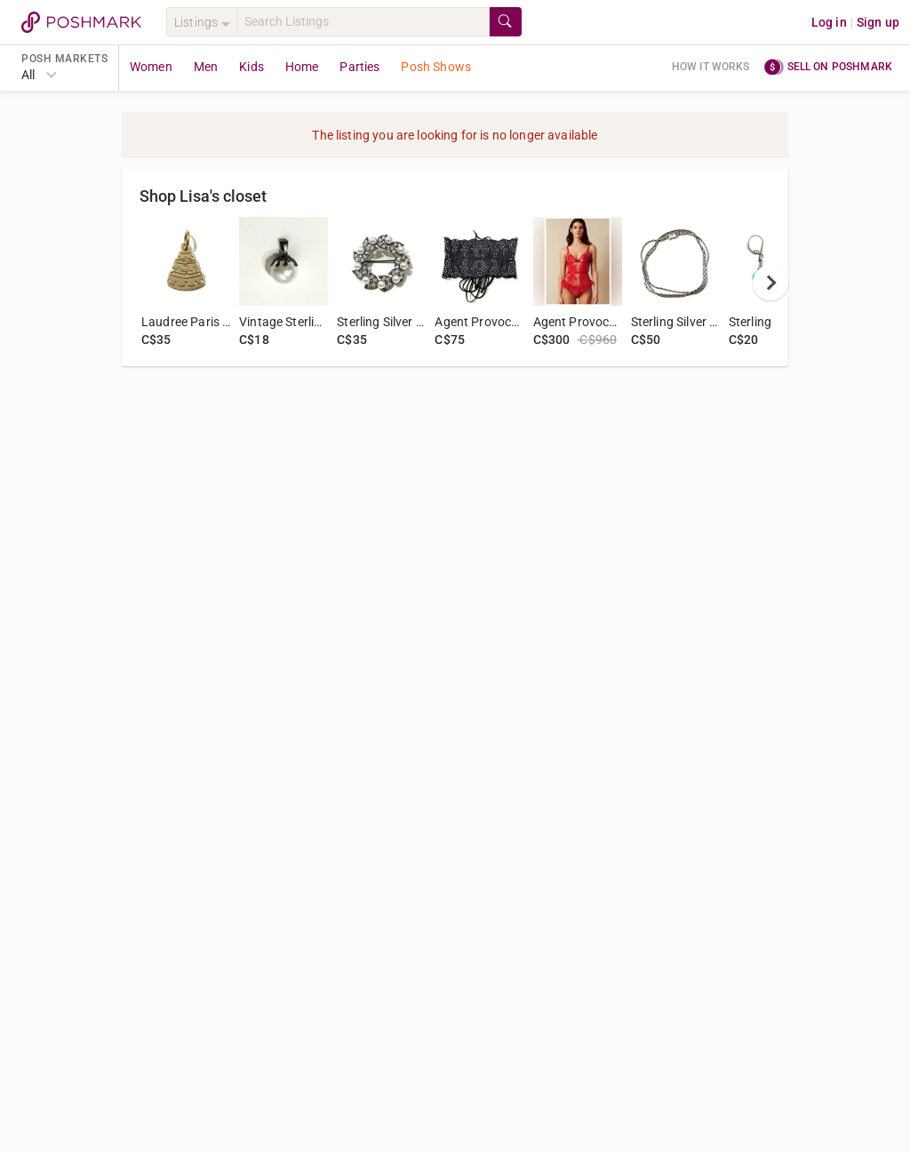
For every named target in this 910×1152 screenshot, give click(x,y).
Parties (359, 67)
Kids (251, 67)
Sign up (878, 22)
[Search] (363, 21)
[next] (770, 282)
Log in (829, 22)
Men (206, 67)
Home (302, 67)
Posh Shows (436, 67)
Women (151, 67)
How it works (711, 66)
